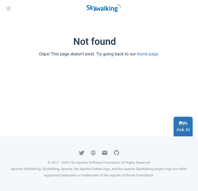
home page (147, 54)
